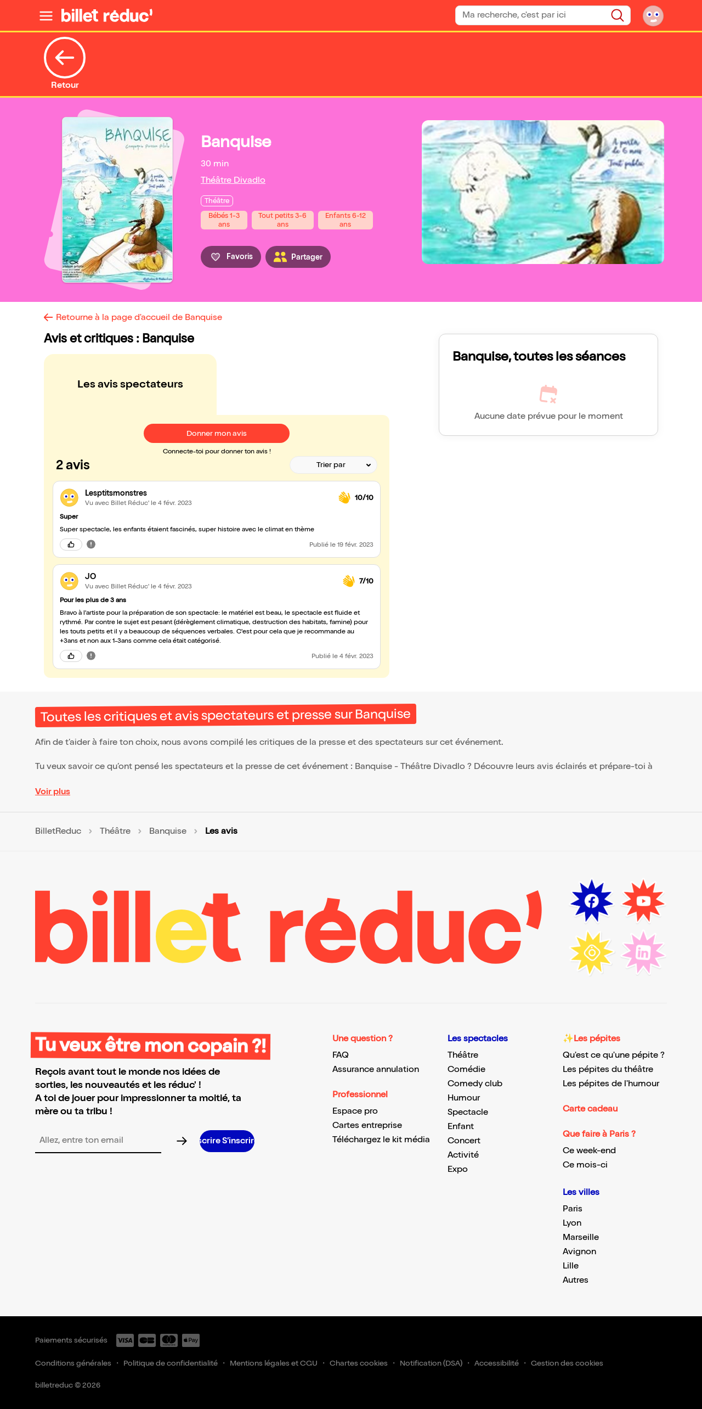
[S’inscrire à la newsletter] (227, 1141)
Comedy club (475, 1084)
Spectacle (468, 1112)
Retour (65, 64)
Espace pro (355, 1111)
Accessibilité (496, 1363)
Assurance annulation (375, 1069)
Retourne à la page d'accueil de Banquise (139, 317)
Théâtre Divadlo (233, 180)
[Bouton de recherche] (617, 15)
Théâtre (115, 831)
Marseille (581, 1237)
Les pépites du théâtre (608, 1069)
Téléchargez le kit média (381, 1140)
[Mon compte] (653, 15)
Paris (572, 1209)
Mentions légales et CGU (274, 1363)
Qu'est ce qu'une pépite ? (614, 1055)
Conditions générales (73, 1363)
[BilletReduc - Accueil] (106, 15)
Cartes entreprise (367, 1125)
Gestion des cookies (567, 1363)
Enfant (461, 1126)
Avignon (579, 1252)
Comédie (466, 1069)
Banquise (167, 831)
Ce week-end (589, 1151)
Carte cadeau (590, 1109)
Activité (463, 1155)
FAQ (340, 1055)
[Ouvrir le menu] (46, 15)
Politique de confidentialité (170, 1363)
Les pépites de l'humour (611, 1084)
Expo (458, 1169)
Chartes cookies (359, 1363)
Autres (575, 1280)
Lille (571, 1266)
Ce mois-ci (585, 1165)
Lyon (572, 1223)
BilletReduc (58, 831)
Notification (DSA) (431, 1363)
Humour (464, 1098)
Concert (464, 1141)
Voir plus (52, 792)
